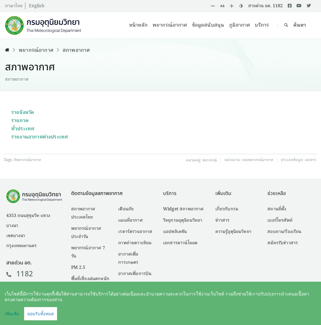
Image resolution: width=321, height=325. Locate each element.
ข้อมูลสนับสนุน (208, 25)
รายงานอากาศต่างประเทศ (39, 137)
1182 (19, 274)
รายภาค (20, 121)
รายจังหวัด (22, 113)
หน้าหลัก (138, 25)
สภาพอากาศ (76, 50)
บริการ (262, 25)
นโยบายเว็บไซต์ (259, 311)
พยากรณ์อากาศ (170, 25)
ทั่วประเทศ (22, 129)
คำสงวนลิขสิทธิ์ (217, 311)
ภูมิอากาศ (239, 25)
